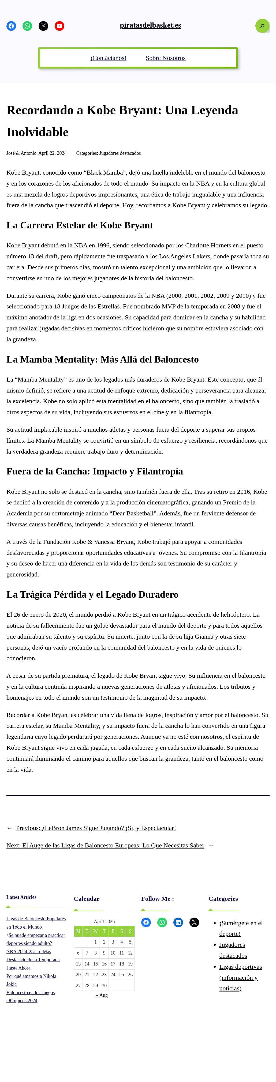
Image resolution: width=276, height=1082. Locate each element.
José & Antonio (21, 153)
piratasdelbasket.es (150, 25)
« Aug (102, 995)
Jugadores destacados (120, 153)
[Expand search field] (262, 26)
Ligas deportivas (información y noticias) (240, 977)
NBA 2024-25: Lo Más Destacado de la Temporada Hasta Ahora (33, 960)
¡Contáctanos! (108, 57)
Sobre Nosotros (166, 57)
